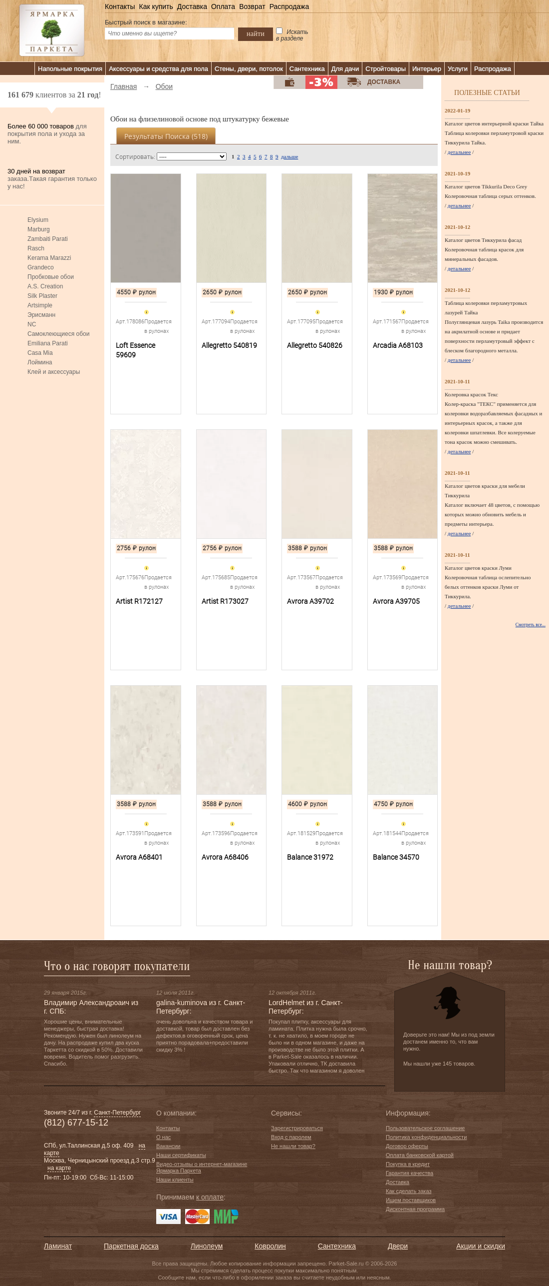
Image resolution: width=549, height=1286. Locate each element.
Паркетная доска (131, 1246)
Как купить (156, 6)
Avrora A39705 (396, 601)
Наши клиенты (175, 1180)
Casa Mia (40, 352)
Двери (398, 1246)
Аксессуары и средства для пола (158, 68)
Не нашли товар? (293, 1146)
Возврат (252, 6)
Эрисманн (41, 314)
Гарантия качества (409, 1173)
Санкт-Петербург (117, 1112)
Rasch (35, 248)
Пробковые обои (50, 276)
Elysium (37, 219)
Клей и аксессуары (53, 371)
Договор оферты (407, 1146)
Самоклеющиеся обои (58, 333)
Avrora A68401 (139, 857)
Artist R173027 (225, 601)
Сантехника (307, 68)
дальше (289, 156)
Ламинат (58, 1246)
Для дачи (345, 68)
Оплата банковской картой (420, 1155)
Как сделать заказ (408, 1191)
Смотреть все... (531, 624)
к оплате (210, 1197)
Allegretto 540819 (229, 345)
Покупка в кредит (408, 1164)
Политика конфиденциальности (426, 1137)
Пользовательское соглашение (425, 1128)
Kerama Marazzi (49, 257)
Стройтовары (385, 68)
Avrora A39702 (310, 601)
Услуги (458, 68)
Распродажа (289, 6)
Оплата (223, 6)
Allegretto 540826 (314, 345)
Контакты (120, 6)
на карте (59, 1168)
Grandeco (40, 267)
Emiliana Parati (47, 343)
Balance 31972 (310, 857)
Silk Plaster (42, 295)
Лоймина (39, 362)
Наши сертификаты (181, 1155)
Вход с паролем (291, 1137)
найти (256, 33)
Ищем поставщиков (411, 1200)
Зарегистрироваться (297, 1128)
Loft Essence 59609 (135, 350)
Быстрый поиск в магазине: (146, 22)
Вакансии (168, 1146)
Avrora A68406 (225, 857)
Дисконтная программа (415, 1209)
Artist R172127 (139, 601)
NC (31, 324)
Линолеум (207, 1246)
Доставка (192, 6)
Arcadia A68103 (398, 345)
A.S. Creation (45, 286)
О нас (163, 1137)
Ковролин (270, 1246)
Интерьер (426, 68)
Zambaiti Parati (47, 238)
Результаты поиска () (166, 136)
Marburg (38, 229)
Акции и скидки (480, 1246)
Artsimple (39, 305)
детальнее (459, 152)
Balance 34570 (396, 857)
